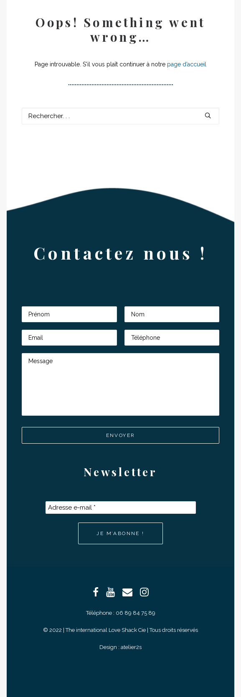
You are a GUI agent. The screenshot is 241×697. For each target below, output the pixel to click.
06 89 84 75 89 (135, 613)
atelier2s (131, 647)
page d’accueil (186, 64)
